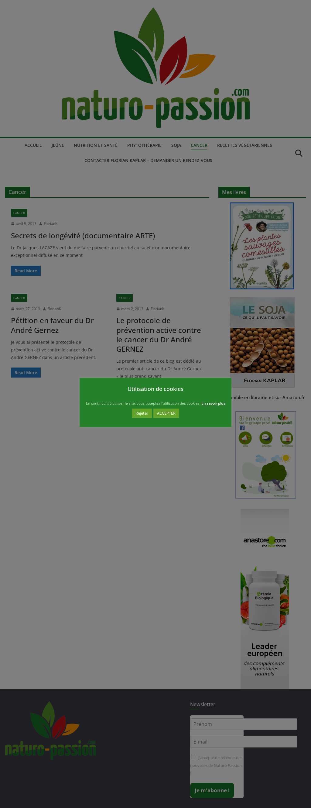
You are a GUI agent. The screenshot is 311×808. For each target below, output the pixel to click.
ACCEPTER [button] (166, 413)
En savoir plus (213, 403)
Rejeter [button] (141, 413)
